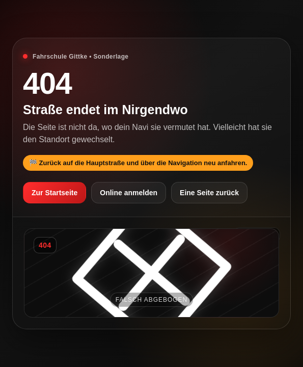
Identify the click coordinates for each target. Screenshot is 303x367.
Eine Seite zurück (209, 193)
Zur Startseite (54, 193)
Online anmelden (128, 193)
